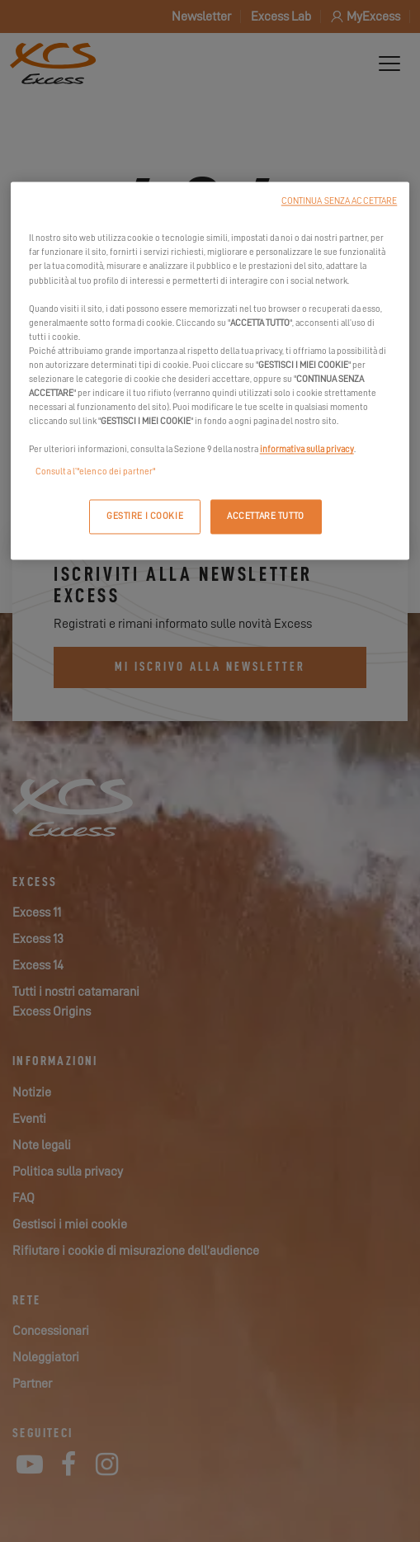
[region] (210, 371)
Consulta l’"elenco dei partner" (95, 472)
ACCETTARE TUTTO (265, 516)
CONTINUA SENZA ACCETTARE (339, 201)
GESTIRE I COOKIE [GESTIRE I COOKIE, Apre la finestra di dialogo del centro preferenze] (144, 516)
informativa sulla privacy (307, 450)
